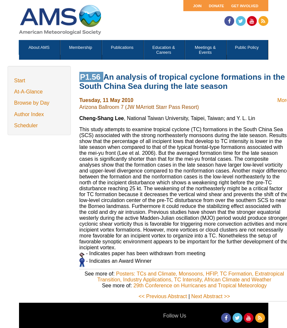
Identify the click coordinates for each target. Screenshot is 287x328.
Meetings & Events (205, 50)
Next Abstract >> (210, 296)
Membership (80, 47)
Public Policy (247, 47)
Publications (122, 47)
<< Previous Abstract (162, 296)
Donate (216, 6)
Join (197, 6)
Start (19, 80)
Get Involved (244, 6)
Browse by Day (32, 103)
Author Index (29, 114)
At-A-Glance (28, 91)
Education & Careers (164, 50)
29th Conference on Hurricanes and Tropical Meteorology (200, 285)
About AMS (39, 47)
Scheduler (26, 125)
